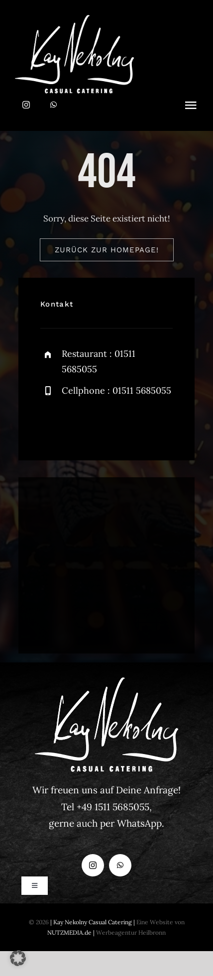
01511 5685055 (141, 390)
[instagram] (26, 105)
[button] (18, 958)
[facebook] (51, 423)
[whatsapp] (53, 105)
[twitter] (79, 423)
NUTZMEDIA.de (69, 932)
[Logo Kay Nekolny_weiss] (74, 18)
